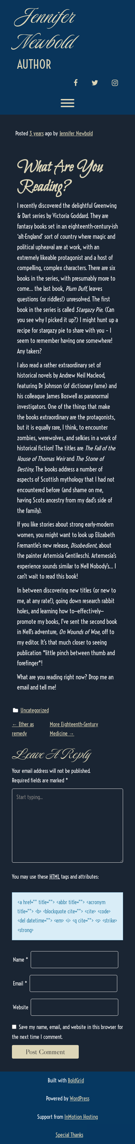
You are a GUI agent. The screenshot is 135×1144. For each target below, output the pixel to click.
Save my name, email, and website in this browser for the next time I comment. (67, 1032)
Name (20, 959)
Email (20, 983)
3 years (36, 133)
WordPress (79, 1098)
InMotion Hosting (81, 1116)
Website (20, 1007)
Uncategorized (34, 710)
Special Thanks (69, 1134)
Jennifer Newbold (44, 28)
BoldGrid (76, 1080)
